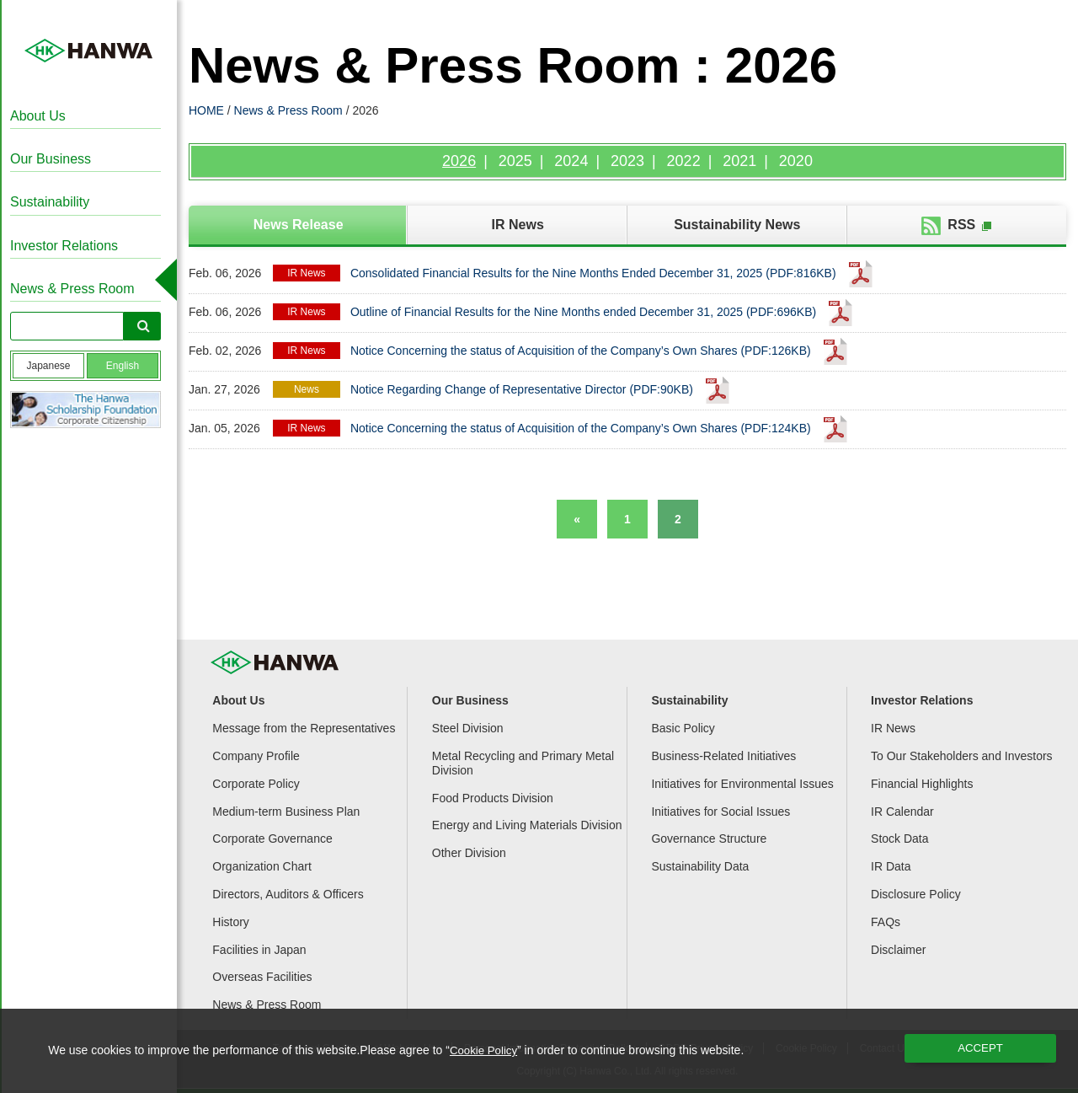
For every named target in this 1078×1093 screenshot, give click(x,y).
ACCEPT (981, 1048)
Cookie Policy (485, 1050)
